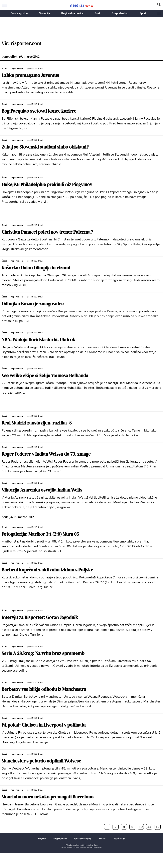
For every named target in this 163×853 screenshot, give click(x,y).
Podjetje (42, 838)
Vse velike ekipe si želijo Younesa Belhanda (45, 376)
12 (158, 827)
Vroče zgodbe (19, 13)
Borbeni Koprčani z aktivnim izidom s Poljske (47, 570)
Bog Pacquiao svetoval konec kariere (39, 111)
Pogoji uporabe (60, 838)
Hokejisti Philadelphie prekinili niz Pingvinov (47, 184)
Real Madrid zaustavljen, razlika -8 (37, 423)
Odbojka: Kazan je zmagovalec (32, 304)
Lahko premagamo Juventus (30, 75)
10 (141, 827)
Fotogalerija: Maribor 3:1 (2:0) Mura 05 (40, 534)
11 (149, 827)
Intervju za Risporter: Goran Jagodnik (40, 617)
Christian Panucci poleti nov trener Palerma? (47, 232)
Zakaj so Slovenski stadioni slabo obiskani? (45, 147)
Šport (143, 13)
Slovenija (44, 13)
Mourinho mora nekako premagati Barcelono (48, 797)
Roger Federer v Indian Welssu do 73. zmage (46, 454)
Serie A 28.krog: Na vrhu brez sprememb (43, 653)
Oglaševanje (119, 838)
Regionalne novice (72, 13)
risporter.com (17, 68)
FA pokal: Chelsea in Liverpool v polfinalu (44, 725)
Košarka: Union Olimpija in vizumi (36, 268)
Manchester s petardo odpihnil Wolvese (41, 761)
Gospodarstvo (120, 13)
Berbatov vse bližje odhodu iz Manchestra (44, 689)
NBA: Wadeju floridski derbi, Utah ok (38, 340)
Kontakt (102, 838)
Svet (97, 13)
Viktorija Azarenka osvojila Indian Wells (42, 490)
